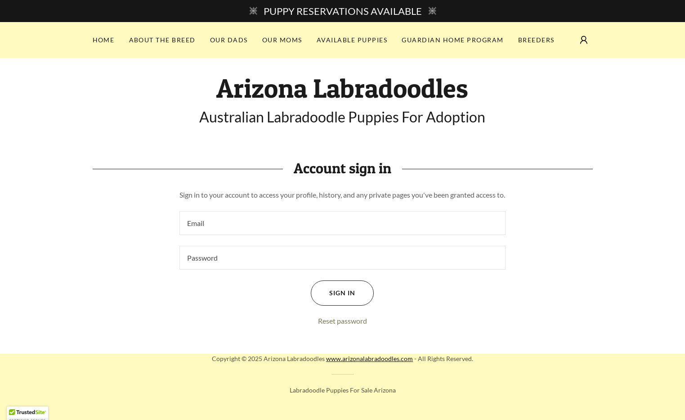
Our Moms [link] (282, 40)
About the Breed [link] (162, 40)
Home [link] (104, 40)
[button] (584, 40)
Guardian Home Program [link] (452, 40)
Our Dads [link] (229, 40)
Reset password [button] (342, 320)
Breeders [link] (536, 40)
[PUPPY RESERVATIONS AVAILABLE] (342, 11)
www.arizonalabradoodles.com (369, 358)
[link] (342, 94)
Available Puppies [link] (352, 40)
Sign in (333, 293)
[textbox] (342, 223)
